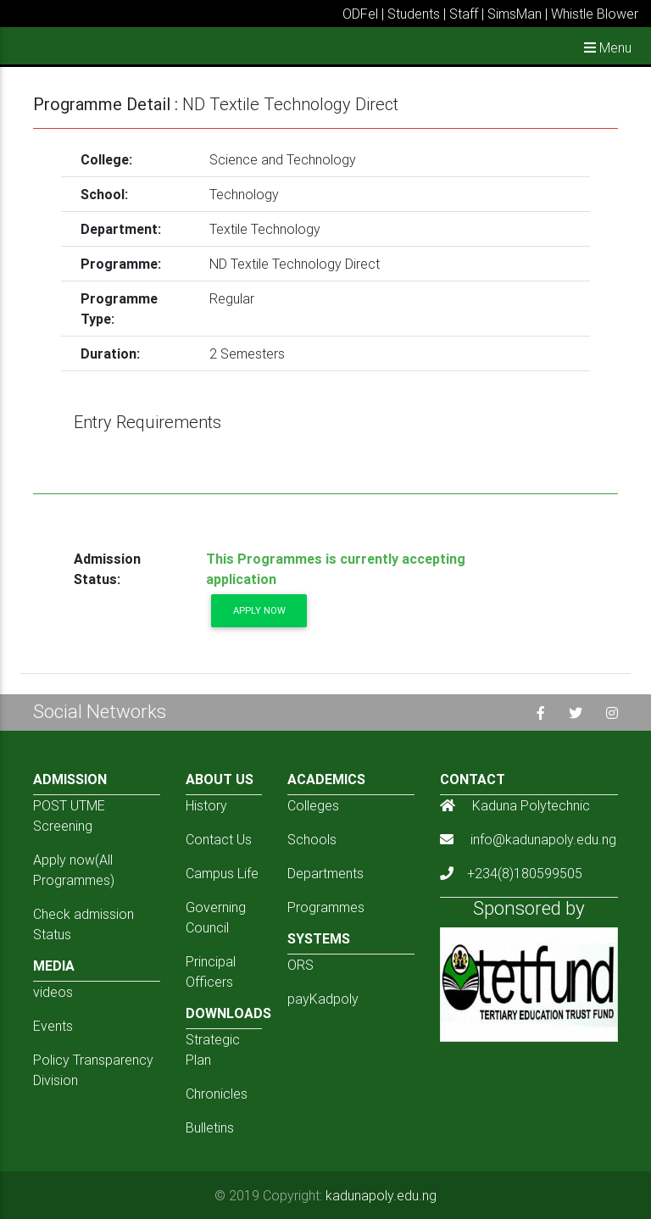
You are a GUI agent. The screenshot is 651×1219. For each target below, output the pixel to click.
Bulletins (210, 1127)
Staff (463, 13)
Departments (325, 873)
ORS (300, 964)
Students (413, 13)
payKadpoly (323, 998)
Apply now (259, 610)
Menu (608, 47)
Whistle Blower (594, 13)
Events (53, 1025)
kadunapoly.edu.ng (381, 1195)
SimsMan (514, 13)
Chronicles (217, 1093)
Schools (312, 839)
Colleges (313, 805)
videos (53, 991)
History (206, 805)
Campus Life (222, 873)
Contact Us (219, 839)
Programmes (325, 907)
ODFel (360, 13)
